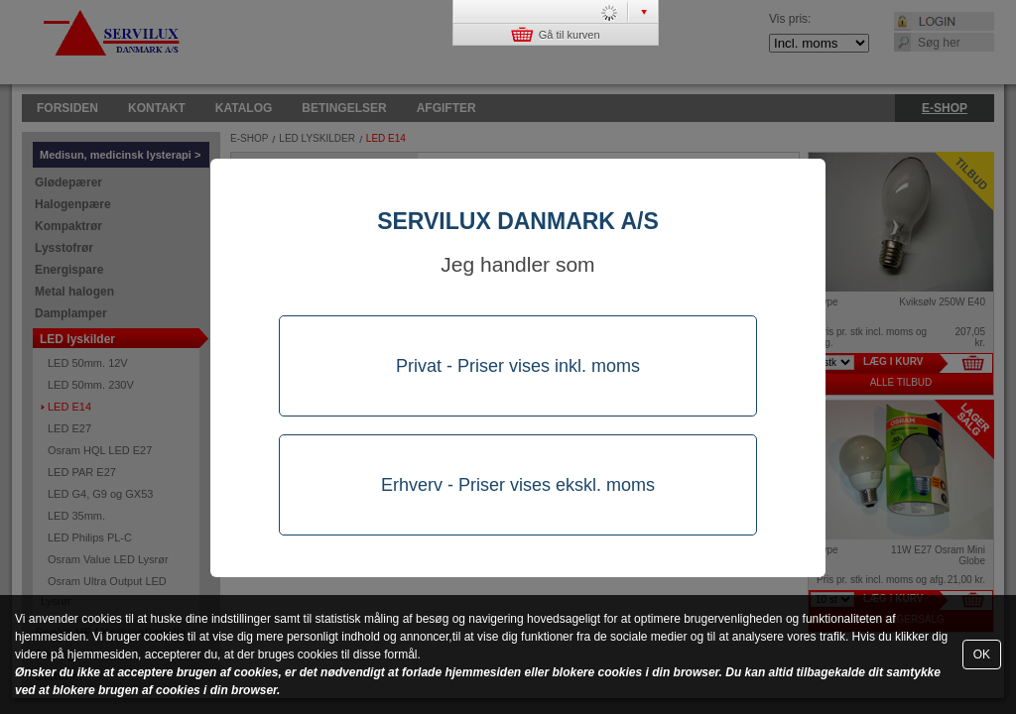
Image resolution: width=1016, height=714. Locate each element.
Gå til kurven (555, 34)
